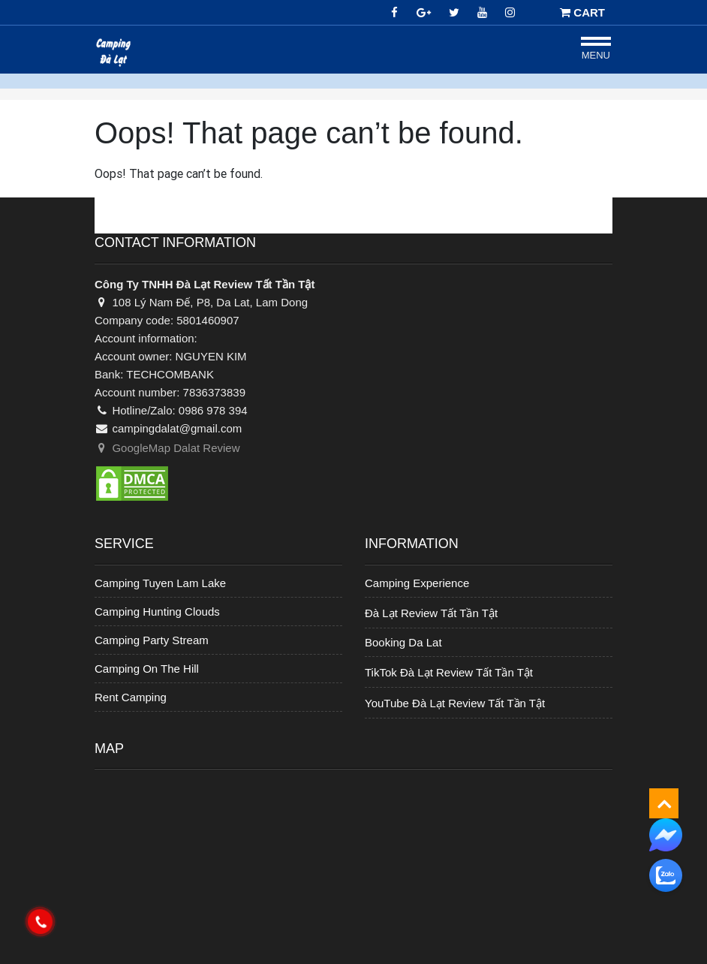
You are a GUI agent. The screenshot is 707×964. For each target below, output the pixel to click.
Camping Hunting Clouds (157, 611)
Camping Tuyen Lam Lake (160, 583)
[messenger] (665, 833)
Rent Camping (131, 697)
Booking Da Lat (403, 642)
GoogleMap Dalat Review (167, 447)
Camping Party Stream (152, 640)
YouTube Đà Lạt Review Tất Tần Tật (455, 703)
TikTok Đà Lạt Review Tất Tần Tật (449, 672)
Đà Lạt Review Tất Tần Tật (431, 613)
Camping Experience (417, 583)
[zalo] (665, 875)
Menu (596, 55)
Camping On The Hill (147, 668)
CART (582, 12)
